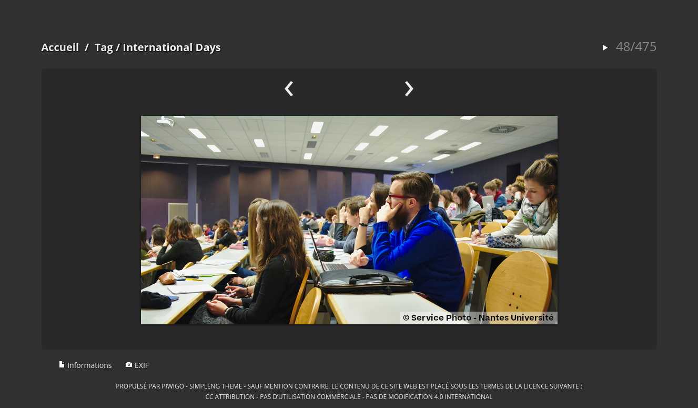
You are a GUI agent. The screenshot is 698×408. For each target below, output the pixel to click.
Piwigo (172, 386)
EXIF (137, 365)
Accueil (60, 47)
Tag (104, 47)
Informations (85, 365)
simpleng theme (215, 386)
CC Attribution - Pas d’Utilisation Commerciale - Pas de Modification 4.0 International (348, 396)
